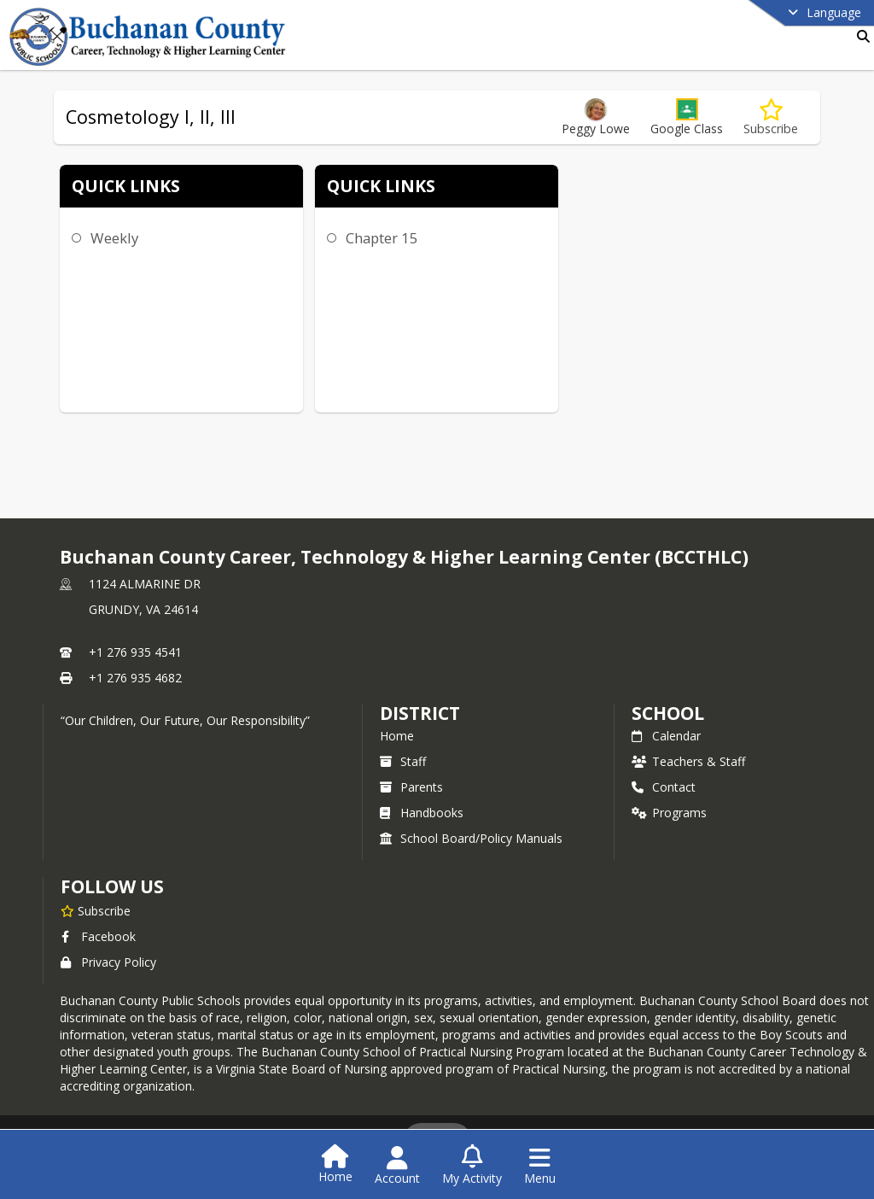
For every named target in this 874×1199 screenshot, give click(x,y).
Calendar (666, 736)
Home (397, 736)
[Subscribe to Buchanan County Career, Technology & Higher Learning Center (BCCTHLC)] (96, 910)
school (668, 713)
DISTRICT (420, 713)
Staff (403, 761)
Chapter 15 (382, 238)
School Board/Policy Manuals (471, 838)
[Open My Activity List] (472, 1165)
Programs (669, 812)
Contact (664, 787)
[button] (686, 117)
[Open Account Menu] (397, 1165)
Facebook (98, 936)
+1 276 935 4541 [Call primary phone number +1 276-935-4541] (135, 652)
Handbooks (421, 812)
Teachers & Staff (688, 761)
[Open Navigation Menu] (540, 1165)
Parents (411, 787)
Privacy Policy (108, 962)
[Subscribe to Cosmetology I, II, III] (770, 117)
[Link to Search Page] (860, 36)
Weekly (114, 238)
